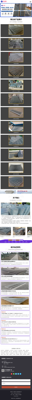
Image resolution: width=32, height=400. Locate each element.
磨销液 (24, 350)
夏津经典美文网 (6, 351)
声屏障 (7, 354)
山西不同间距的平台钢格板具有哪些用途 (8, 321)
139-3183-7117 (7, 362)
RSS (11, 394)
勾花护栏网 (24, 354)
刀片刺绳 (14, 354)
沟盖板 (2, 354)
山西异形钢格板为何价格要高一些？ (7, 305)
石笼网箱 (10, 354)
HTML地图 (19, 394)
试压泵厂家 (11, 350)
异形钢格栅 (10, 220)
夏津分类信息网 (15, 351)
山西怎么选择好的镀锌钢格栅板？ (7, 276)
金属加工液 (27, 350)
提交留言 (16, 387)
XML (13, 394)
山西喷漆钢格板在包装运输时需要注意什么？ (9, 338)
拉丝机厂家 (2, 350)
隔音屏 (21, 354)
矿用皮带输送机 (26, 351)
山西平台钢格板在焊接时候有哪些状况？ (8, 261)
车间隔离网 (17, 354)
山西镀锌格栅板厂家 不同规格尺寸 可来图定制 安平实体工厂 (12, 313)
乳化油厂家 (15, 350)
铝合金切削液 (20, 350)
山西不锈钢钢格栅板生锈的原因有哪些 (8, 330)
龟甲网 (5, 354)
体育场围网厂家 (7, 350)
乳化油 (2, 351)
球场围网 (28, 354)
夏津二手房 (10, 351)
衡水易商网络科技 (18, 398)
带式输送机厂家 (20, 351)
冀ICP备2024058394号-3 (17, 393)
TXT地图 (16, 394)
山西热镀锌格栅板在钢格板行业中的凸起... (8, 291)
